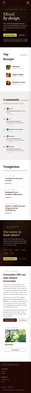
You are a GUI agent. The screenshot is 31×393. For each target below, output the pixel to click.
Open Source (11, 305)
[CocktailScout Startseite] (4, 2)
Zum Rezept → (15, 350)
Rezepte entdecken (10, 35)
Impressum (3, 387)
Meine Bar (6, 301)
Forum (2, 381)
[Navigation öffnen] (28, 2)
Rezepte (3, 371)
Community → (23, 320)
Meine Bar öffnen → (10, 258)
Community (20, 299)
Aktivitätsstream (5, 379)
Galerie (3, 373)
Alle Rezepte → (24, 55)
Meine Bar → (22, 35)
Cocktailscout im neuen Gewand (15, 123)
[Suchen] (26, 40)
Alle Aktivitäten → (25, 100)
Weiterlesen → (8, 183)
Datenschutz (10, 387)
